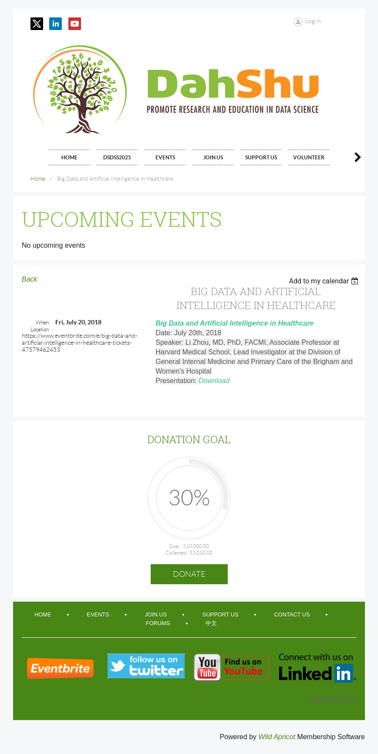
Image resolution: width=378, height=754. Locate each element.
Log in (313, 20)
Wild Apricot (276, 737)
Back (29, 279)
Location (39, 329)
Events (98, 614)
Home (37, 178)
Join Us (155, 614)
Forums (158, 623)
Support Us (220, 614)
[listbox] (325, 281)
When (42, 322)
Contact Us (292, 614)
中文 (211, 623)
